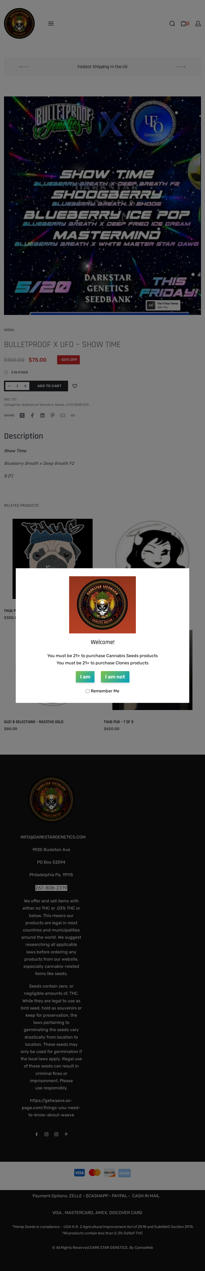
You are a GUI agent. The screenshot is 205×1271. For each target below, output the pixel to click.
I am (85, 677)
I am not (115, 677)
